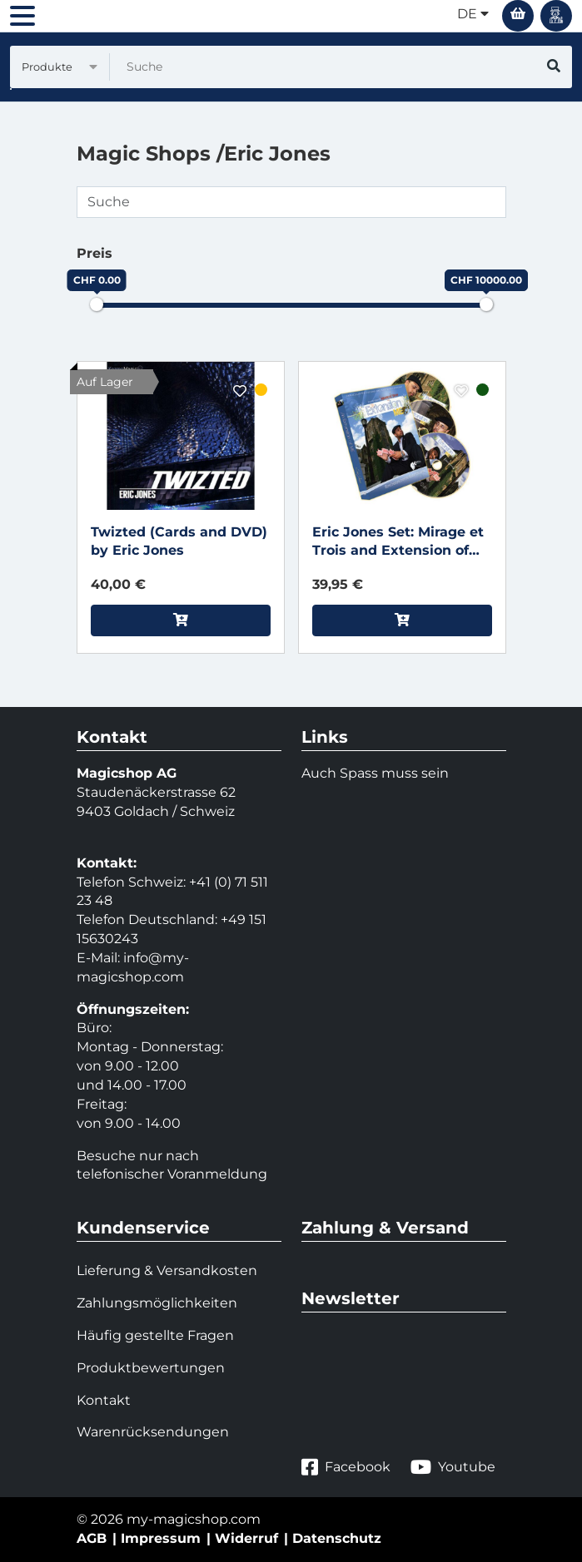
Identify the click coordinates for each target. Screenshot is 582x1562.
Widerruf (246, 1538)
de (473, 14)
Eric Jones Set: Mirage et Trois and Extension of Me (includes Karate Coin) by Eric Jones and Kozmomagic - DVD (402, 542)
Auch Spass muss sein (375, 773)
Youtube (452, 1467)
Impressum (161, 1538)
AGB (92, 1538)
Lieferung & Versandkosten (167, 1270)
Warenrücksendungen (153, 1432)
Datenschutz (336, 1538)
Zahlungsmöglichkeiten (157, 1303)
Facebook (345, 1467)
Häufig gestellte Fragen (155, 1335)
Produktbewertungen (151, 1368)
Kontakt (104, 1400)
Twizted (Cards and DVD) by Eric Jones (179, 541)
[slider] (96, 304)
